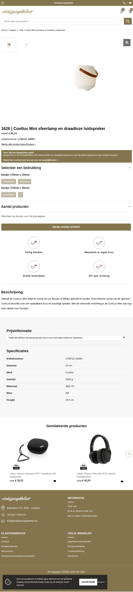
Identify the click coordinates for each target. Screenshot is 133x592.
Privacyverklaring (76, 547)
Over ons (72, 506)
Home (4, 30)
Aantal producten (15, 207)
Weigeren (101, 582)
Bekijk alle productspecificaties (18, 144)
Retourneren (7, 551)
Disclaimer (73, 556)
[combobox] (62, 21)
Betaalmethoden (9, 547)
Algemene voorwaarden (79, 542)
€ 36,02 (16, 481)
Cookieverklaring (76, 551)
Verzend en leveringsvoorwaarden (18, 556)
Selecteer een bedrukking (22, 168)
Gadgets (14, 30)
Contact (5, 542)
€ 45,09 (84, 481)
